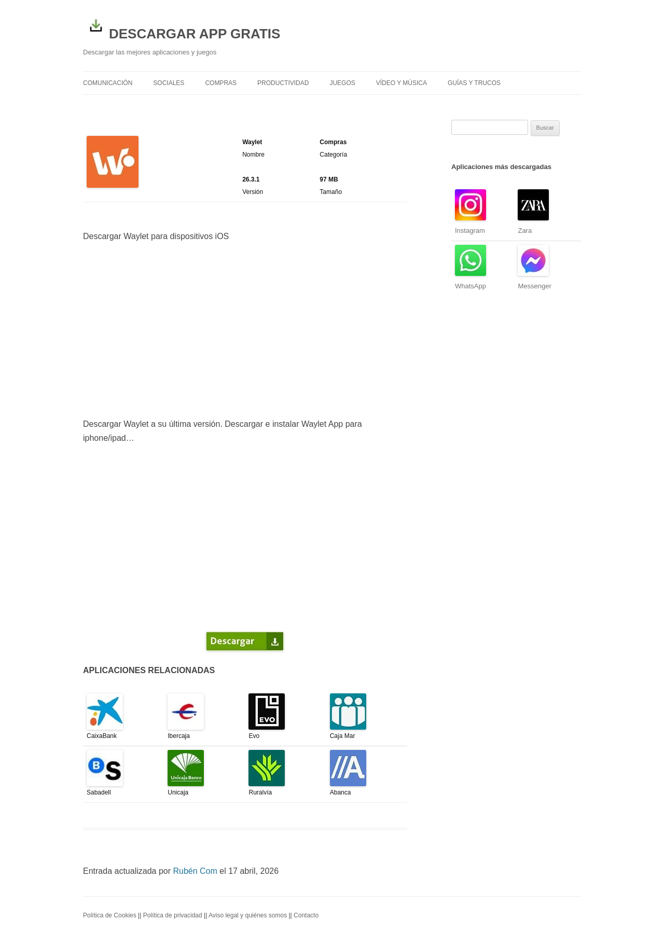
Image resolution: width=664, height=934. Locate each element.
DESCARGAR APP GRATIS (181, 26)
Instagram (470, 230)
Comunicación (107, 83)
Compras (221, 83)
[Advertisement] (245, 330)
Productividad (283, 83)
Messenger (534, 286)
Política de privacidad (172, 915)
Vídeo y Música (401, 83)
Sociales (168, 83)
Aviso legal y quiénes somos (248, 915)
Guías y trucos (474, 83)
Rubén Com (195, 871)
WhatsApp (470, 286)
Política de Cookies (109, 915)
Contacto (306, 915)
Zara (525, 230)
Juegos (342, 83)
